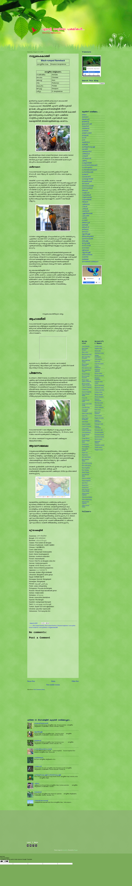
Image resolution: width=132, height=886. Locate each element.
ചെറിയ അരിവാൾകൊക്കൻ (89, 169)
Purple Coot (85, 452)
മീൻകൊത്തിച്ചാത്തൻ (87, 236)
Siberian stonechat (86, 478)
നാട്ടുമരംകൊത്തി (53, 627)
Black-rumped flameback (51, 625)
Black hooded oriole (86, 354)
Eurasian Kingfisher (86, 392)
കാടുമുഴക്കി (85, 135)
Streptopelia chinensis (97, 442)
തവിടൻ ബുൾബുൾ (87, 188)
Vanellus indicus (98, 447)
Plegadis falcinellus (99, 418)
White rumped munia (87, 499)
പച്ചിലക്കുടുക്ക (86, 204)
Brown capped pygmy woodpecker (86, 380)
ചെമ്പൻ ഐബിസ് (87, 167)
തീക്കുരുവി (85, 190)
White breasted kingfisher (85, 494)
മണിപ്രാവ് (85, 231)
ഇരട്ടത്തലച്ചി (37, 740)
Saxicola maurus (98, 439)
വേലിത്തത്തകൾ (38, 757)
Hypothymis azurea (99, 387)
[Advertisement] (66, 12)
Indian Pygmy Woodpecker (85, 418)
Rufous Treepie (85, 472)
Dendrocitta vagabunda (97, 370)
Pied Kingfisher (85, 446)
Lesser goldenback (43, 627)
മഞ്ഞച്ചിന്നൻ (85, 227)
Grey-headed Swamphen (85, 410)
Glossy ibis (84, 397)
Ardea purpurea (98, 359)
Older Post (75, 681)
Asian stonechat (85, 346)
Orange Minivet (85, 438)
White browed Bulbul (87, 497)
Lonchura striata (98, 392)
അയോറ (84, 114)
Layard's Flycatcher (86, 426)
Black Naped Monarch (85, 349)
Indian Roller (85, 421)
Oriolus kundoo (98, 405)
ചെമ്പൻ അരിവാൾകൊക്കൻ (89, 165)
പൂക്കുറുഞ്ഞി (85, 215)
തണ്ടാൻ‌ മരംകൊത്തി (87, 185)
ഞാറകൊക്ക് (85, 183)
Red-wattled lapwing (87, 463)
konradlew (65, 850)
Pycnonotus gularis (99, 432)
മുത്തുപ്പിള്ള (85, 241)
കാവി (83, 140)
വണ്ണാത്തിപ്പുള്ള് (86, 252)
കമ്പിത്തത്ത (85, 130)
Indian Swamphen (86, 424)
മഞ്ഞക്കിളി (85, 225)
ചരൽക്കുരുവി (86, 153)
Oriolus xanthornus (99, 407)
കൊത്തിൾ (85, 149)
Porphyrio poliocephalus (98, 421)
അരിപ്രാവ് (85, 117)
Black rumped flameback (38, 625)
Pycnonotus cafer (99, 430)
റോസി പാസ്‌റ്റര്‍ (86, 245)
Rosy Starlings (85, 470)
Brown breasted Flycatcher (85, 377)
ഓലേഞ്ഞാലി (38, 792)
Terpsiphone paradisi (99, 445)
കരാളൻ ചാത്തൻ (86, 133)
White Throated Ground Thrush (85, 490)
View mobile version (53, 685)
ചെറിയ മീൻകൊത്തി (87, 172)
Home (53, 681)
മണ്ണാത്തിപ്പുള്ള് (38, 732)
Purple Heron (85, 455)
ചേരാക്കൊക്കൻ (86, 176)
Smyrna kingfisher (86, 480)
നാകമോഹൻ (38, 766)
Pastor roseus (98, 409)
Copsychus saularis (99, 363)
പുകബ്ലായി (85, 211)
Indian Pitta (84, 415)
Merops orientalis (99, 394)
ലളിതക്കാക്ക (85, 250)
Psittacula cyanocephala (98, 427)
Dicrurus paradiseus (99, 375)
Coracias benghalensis (98, 366)
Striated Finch (85, 487)
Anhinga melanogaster (98, 356)
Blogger (76, 850)
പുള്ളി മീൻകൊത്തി (87, 213)
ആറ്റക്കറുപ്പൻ (85, 119)
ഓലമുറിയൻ (85, 126)
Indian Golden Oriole (87, 413)
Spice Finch (85, 483)
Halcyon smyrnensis (99, 385)
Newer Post (31, 681)
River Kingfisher (86, 467)
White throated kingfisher (85, 502)
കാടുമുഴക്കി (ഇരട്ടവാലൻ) (41, 723)
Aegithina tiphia (98, 348)
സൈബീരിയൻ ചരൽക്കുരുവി (90, 261)
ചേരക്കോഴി (85, 174)
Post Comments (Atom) (39, 689)
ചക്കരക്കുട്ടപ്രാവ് (86, 151)
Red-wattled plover (86, 465)
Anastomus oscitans (99, 353)
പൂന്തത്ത (84, 218)
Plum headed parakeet (85, 449)
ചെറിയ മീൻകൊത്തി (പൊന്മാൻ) (43, 749)
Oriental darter (85, 444)
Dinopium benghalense (62, 625)
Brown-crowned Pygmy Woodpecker (86, 384)
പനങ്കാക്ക (84, 206)
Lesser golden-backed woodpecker (86, 429)
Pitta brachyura (98, 415)
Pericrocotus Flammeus (97, 412)
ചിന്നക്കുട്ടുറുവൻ (86, 158)
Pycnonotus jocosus (99, 434)
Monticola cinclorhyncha (98, 399)
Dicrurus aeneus (98, 373)
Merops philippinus (99, 396)
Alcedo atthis (98, 350)
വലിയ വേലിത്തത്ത (87, 254)
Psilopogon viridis (99, 424)
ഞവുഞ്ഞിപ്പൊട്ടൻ (87, 181)
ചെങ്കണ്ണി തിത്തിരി (87, 163)
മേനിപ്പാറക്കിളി (86, 243)
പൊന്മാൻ (84, 220)
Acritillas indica (98, 346)
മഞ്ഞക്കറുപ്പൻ (86, 222)
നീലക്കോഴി (85, 201)
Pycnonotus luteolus (99, 436)
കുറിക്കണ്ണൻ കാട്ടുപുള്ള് (88, 146)
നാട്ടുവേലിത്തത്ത (86, 199)
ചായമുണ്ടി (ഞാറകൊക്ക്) (41, 800)
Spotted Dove (85, 485)
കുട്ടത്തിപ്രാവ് (86, 142)
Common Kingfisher (87, 387)
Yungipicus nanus (99, 449)
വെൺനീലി (85, 257)
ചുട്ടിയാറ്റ (36, 783)
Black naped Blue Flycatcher (86, 357)
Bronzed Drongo (86, 374)
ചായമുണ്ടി (85, 156)
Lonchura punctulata (99, 390)
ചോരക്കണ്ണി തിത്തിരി (87, 179)
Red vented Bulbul (86, 457)
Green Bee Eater (86, 407)
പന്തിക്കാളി (85, 208)
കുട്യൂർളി (85, 144)
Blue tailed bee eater (87, 368)
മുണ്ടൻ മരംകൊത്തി (87, 238)
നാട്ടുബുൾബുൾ (86, 195)
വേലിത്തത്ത (85, 259)
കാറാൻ (84, 137)
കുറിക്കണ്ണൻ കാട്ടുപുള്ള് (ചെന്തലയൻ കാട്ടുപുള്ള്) (47, 775)
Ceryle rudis (97, 361)
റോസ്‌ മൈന (85, 247)
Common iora (85, 389)
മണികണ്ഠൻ (85, 229)
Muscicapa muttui (99, 402)
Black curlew (85, 352)
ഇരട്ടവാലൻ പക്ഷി (87, 124)
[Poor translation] (6, 861)
